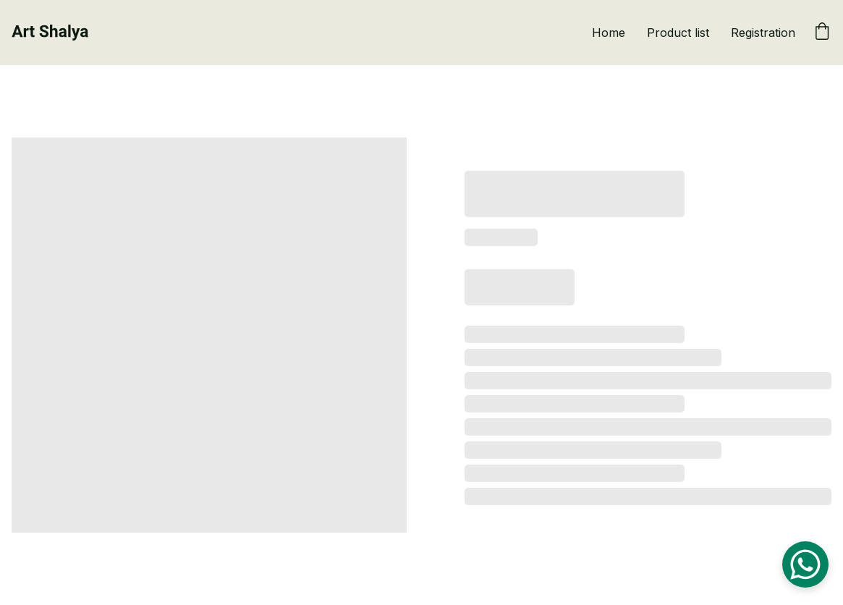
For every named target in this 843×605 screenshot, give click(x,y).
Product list (678, 32)
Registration (763, 32)
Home (608, 32)
